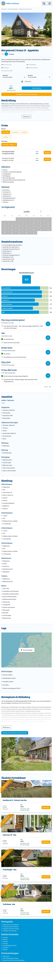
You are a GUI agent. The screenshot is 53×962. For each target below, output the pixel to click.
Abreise (30, 75)
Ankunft (5, 75)
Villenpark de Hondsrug (9, 930)
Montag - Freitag (9, 144)
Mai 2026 (15, 132)
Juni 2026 (24, 132)
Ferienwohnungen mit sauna (10, 958)
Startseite (4, 9)
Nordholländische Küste (9, 945)
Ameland (5, 937)
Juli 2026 (6, 137)
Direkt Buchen (36, 88)
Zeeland (5, 949)
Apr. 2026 (6, 132)
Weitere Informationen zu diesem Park (15, 733)
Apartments (6, 956)
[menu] (49, 3)
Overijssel (5, 947)
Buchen (47, 152)
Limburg (5, 943)
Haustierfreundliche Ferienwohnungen (13, 960)
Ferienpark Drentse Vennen (10, 926)
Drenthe (5, 939)
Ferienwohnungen (13, 9)
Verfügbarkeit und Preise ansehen (26, 94)
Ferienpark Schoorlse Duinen (11, 928)
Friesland (5, 941)
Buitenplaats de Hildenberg (11, 924)
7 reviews (11, 54)
